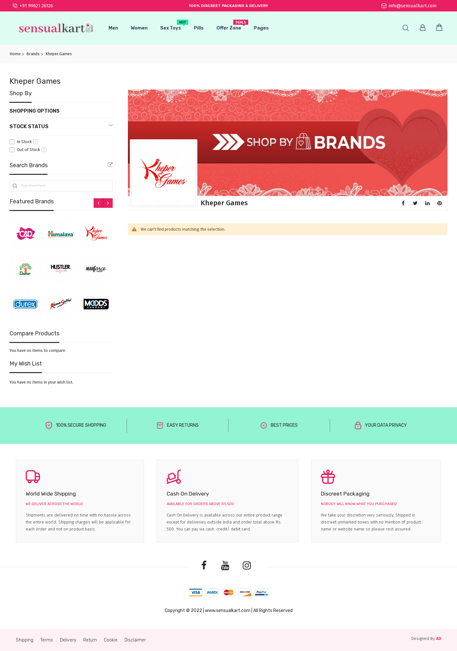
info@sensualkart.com (408, 6)
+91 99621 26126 (33, 6)
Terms (46, 640)
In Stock (27, 141)
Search (405, 28)
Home (15, 53)
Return (90, 640)
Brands (33, 53)
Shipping (24, 640)
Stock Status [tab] (29, 126)
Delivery (68, 640)
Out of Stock (31, 149)
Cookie (110, 640)
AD (438, 638)
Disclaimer (135, 640)
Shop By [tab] (21, 93)
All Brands (110, 164)
